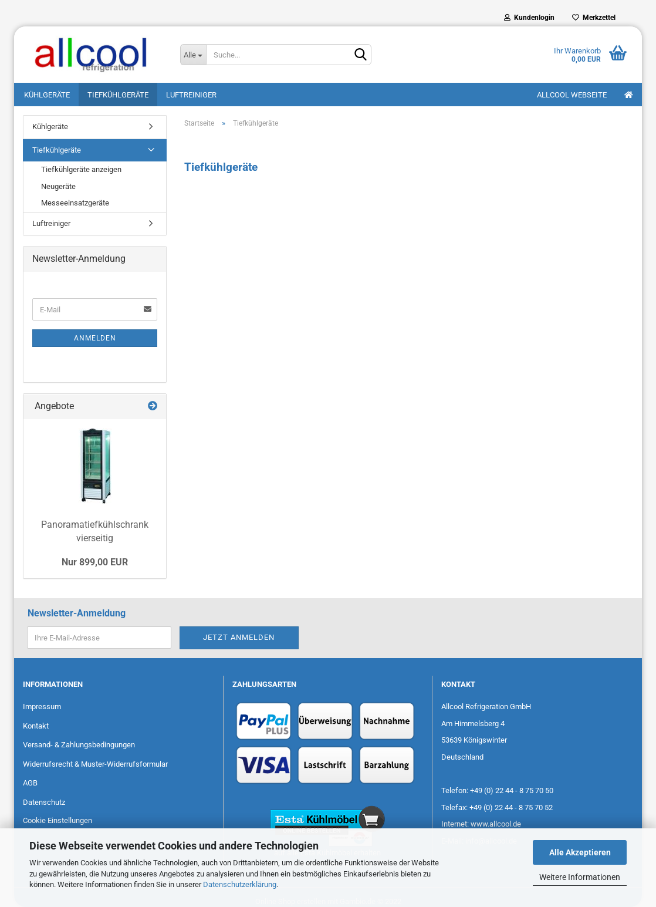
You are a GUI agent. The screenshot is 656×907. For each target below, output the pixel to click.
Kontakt (36, 725)
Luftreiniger (191, 94)
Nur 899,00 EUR (95, 562)
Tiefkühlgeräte (117, 94)
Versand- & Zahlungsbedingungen (79, 744)
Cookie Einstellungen (57, 820)
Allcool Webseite (572, 94)
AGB (30, 782)
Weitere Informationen (579, 877)
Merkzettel (594, 18)
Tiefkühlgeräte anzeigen (81, 169)
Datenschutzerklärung (239, 884)
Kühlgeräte (47, 94)
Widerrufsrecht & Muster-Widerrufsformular (95, 764)
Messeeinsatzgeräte (75, 202)
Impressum (42, 706)
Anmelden (95, 338)
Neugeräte (58, 186)
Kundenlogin (529, 18)
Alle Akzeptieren (580, 852)
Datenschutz (44, 802)
